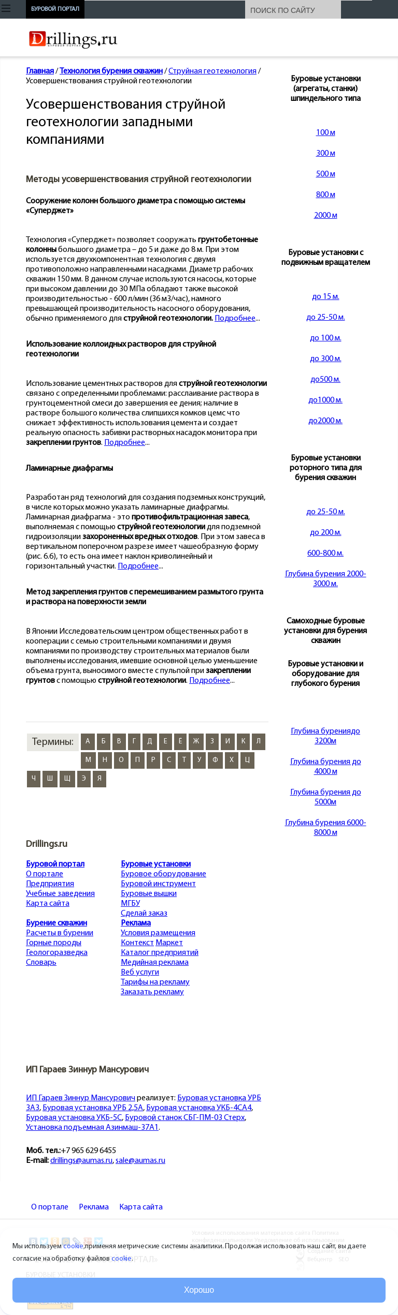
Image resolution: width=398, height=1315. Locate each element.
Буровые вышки (149, 894)
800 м (325, 195)
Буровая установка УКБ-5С (74, 1118)
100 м (325, 133)
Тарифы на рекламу (155, 982)
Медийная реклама (155, 963)
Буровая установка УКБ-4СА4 (198, 1108)
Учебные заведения (60, 894)
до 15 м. (325, 297)
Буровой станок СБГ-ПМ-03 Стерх (185, 1118)
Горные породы (53, 943)
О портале (44, 874)
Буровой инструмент (158, 884)
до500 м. (325, 380)
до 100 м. (326, 338)
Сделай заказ (144, 913)
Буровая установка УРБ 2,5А (92, 1108)
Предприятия (50, 884)
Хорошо (199, 1290)
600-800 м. (325, 553)
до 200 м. (326, 533)
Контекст (137, 943)
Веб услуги (140, 972)
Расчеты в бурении (59, 933)
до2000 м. (325, 421)
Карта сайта (47, 904)
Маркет (169, 943)
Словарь (41, 963)
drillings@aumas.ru (81, 1161)
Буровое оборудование (163, 874)
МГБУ (130, 904)
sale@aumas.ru (140, 1161)
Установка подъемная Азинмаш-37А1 (92, 1128)
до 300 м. (326, 359)
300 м (325, 154)
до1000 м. (325, 400)
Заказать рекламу (152, 992)
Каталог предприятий (159, 953)
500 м (325, 174)
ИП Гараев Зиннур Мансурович (80, 1098)
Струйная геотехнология (212, 71)
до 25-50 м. (325, 317)
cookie (73, 1246)
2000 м (325, 216)
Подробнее (235, 319)
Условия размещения (158, 933)
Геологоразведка (57, 953)
